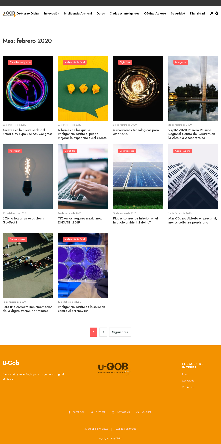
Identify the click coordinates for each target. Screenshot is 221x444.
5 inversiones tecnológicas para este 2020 (136, 132)
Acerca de (188, 380)
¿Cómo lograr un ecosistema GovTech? (23, 220)
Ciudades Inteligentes (124, 13)
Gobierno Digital (27, 13)
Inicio (185, 374)
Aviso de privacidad (96, 429)
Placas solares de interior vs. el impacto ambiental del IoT (135, 220)
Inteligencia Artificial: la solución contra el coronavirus (81, 309)
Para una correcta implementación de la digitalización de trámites (27, 309)
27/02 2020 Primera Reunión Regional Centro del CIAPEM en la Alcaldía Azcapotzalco (191, 134)
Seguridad (178, 13)
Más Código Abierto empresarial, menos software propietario (192, 220)
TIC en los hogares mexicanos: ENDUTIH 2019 (80, 220)
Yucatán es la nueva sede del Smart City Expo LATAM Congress (27, 132)
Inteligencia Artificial (78, 13)
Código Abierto (155, 13)
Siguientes (120, 332)
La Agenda (180, 62)
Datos (101, 13)
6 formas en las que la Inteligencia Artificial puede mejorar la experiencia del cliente (82, 134)
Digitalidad (197, 13)
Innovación (51, 13)
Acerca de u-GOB (126, 429)
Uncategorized (127, 151)
